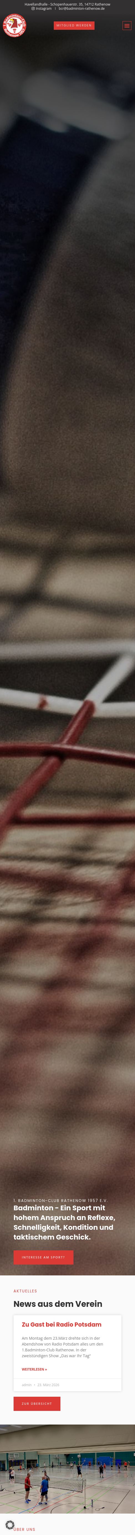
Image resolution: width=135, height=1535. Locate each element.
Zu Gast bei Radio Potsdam (62, 1324)
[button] (127, 25)
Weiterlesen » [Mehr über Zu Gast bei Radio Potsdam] (34, 1369)
